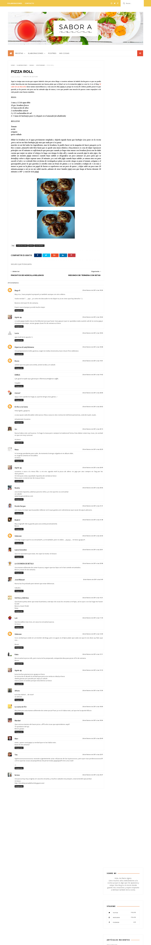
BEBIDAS (111, 267)
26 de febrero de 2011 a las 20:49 (87, 740)
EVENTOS (112, 278)
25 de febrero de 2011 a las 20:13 (87, 430)
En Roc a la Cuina (21, 408)
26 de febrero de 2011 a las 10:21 (87, 599)
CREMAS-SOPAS (114, 274)
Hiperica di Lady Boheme (24, 348)
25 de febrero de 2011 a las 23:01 (87, 551)
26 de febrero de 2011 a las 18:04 (87, 708)
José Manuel (20, 581)
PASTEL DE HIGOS (124, 213)
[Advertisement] (53, 849)
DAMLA (17, 376)
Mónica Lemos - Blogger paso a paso (38, 942)
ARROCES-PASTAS (125, 263)
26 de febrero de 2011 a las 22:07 (87, 756)
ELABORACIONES (22, 66)
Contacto (29, 3)
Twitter (121, 107)
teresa (17, 776)
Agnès (17, 318)
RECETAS (121, 286)
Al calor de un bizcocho (25, 88)
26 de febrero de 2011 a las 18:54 (87, 721)
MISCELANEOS (113, 282)
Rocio (17, 362)
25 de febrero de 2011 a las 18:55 (87, 334)
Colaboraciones (15, 3)
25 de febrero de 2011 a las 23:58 (87, 565)
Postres (52, 54)
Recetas (19, 54)
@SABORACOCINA (75, 885)
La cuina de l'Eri (21, 708)
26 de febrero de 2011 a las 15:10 (87, 671)
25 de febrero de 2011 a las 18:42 (87, 318)
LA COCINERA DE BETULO (24, 565)
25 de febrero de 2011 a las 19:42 (87, 376)
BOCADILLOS (122, 267)
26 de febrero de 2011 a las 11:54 (87, 619)
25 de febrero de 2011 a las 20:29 (87, 450)
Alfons (17, 692)
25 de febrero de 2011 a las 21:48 (87, 521)
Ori (16, 430)
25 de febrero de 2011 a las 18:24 (87, 291)
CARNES (133, 267)
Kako (16, 656)
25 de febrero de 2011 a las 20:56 (87, 489)
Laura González (21, 551)
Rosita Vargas (20, 507)
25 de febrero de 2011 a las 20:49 (87, 469)
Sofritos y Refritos (22, 599)
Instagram (121, 111)
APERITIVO (112, 263)
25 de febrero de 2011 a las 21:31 (87, 507)
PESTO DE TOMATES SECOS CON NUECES (119, 895)
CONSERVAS (128, 271)
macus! (17, 394)
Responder (19, 312)
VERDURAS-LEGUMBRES (116, 289)
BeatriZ (17, 521)
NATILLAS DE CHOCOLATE (128, 224)
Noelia (17, 489)
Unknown (18, 537)
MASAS (31, 66)
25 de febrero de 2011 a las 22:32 (87, 537)
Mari (16, 740)
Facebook (121, 116)
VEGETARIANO (40, 66)
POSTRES (111, 286)
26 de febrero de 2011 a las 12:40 (87, 635)
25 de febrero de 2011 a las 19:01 (87, 362)
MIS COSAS (130, 278)
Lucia (17, 335)
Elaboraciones (35, 54)
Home (13, 66)
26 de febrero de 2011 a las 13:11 (87, 655)
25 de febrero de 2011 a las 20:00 (87, 394)
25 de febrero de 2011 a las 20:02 (87, 408)
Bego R (17, 292)
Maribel (17, 722)
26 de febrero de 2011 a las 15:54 (87, 692)
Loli (16, 619)
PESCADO (132, 282)
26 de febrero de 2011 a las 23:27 (87, 776)
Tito (16, 756)
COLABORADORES (115, 271)
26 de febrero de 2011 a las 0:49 (88, 581)
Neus (17, 451)
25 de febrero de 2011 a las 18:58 (87, 348)
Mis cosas (64, 54)
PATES (124, 282)
